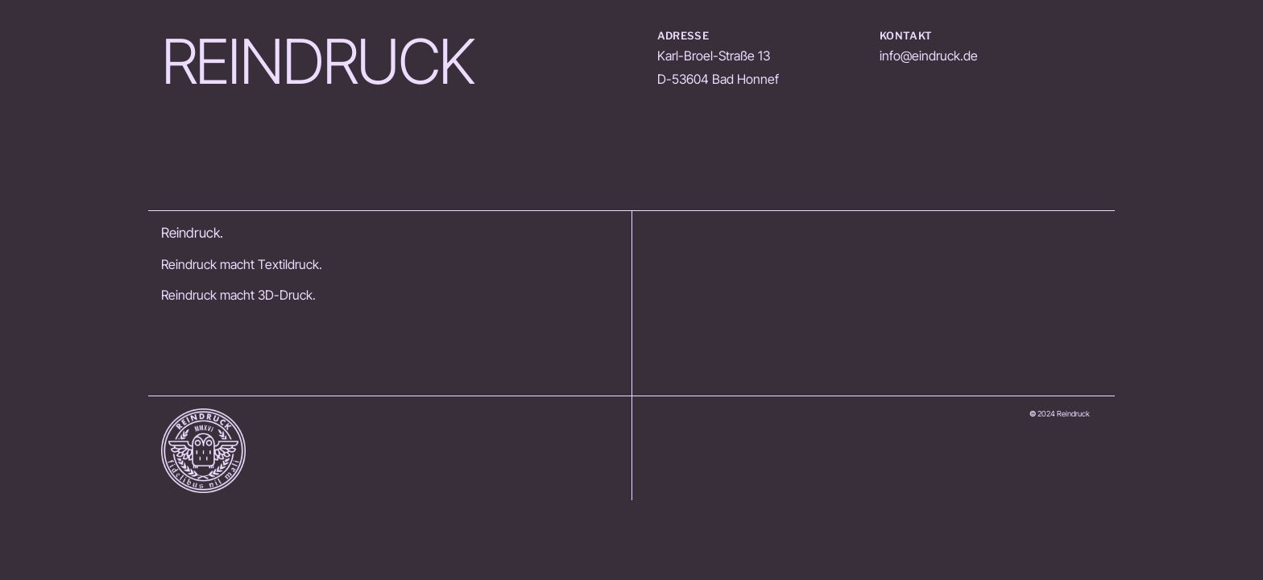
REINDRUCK (317, 61)
